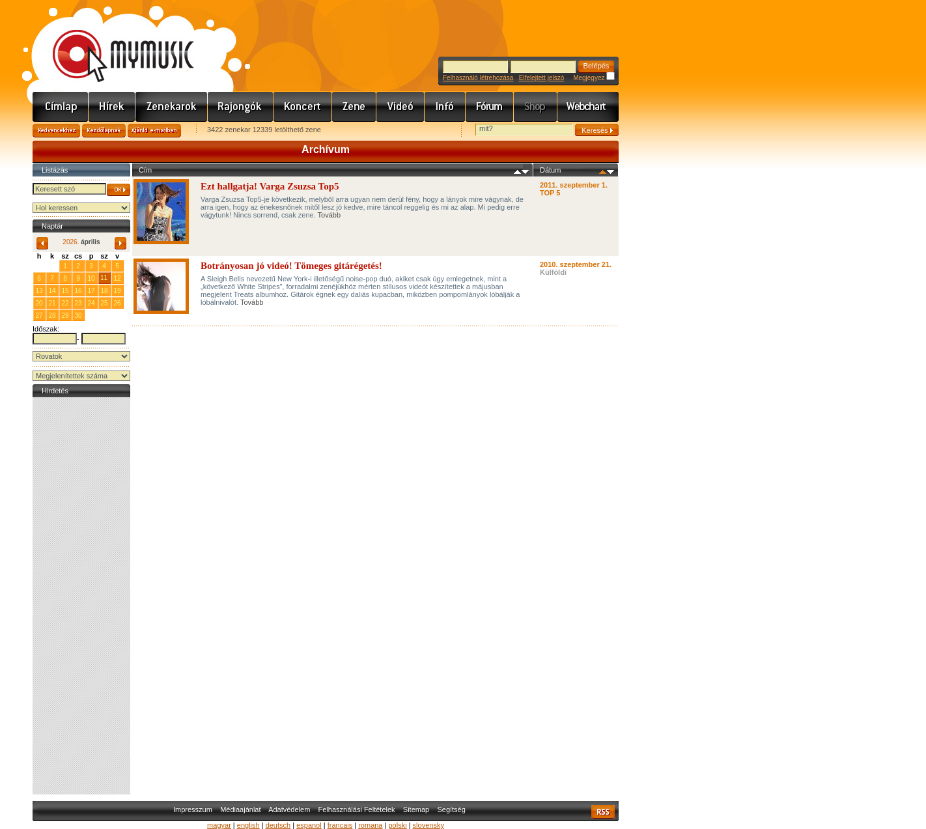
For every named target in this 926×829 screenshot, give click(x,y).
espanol (309, 825)
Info (445, 107)
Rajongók (241, 107)
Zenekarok (171, 107)
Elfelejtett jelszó (541, 77)
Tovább (329, 215)
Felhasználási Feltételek (356, 809)
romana (370, 825)
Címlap (61, 107)
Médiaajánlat (240, 809)
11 (103, 277)
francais (340, 825)
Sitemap (416, 809)
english (248, 825)
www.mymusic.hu (112, 42)
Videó (400, 107)
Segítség (451, 809)
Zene (354, 107)
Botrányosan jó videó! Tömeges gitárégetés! (291, 265)
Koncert (303, 107)
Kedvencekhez (56, 130)
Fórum (490, 107)
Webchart (588, 107)
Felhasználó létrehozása (478, 77)
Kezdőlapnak (104, 130)
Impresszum (192, 809)
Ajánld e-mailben (154, 130)
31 (51, 265)
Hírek (112, 107)
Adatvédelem (289, 809)
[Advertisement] (81, 595)
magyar (219, 825)
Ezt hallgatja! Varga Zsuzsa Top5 (270, 186)
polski (397, 825)
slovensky (428, 825)
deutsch (278, 825)
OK (118, 190)
